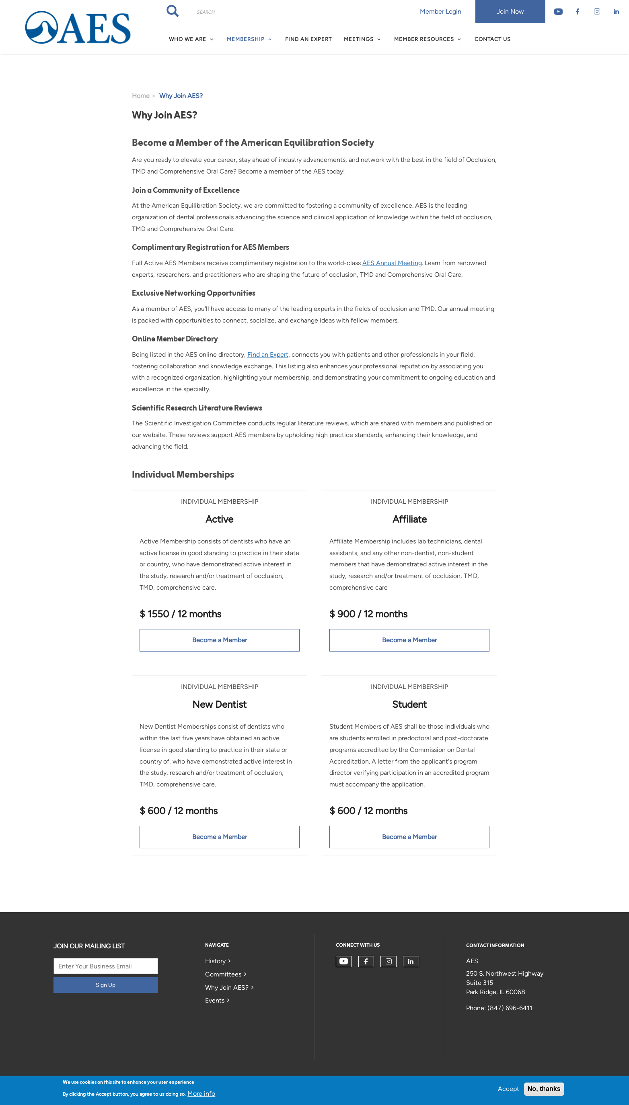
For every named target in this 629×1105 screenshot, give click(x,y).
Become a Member (219, 640)
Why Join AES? (227, 987)
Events (214, 1000)
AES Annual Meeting (392, 263)
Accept (508, 1089)
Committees (223, 974)
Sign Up (105, 985)
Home (141, 96)
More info (201, 1093)
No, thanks (544, 1088)
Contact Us (493, 39)
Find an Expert (308, 39)
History (215, 961)
